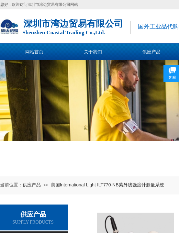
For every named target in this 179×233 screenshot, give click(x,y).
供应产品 (32, 184)
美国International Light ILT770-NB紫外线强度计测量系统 (107, 184)
